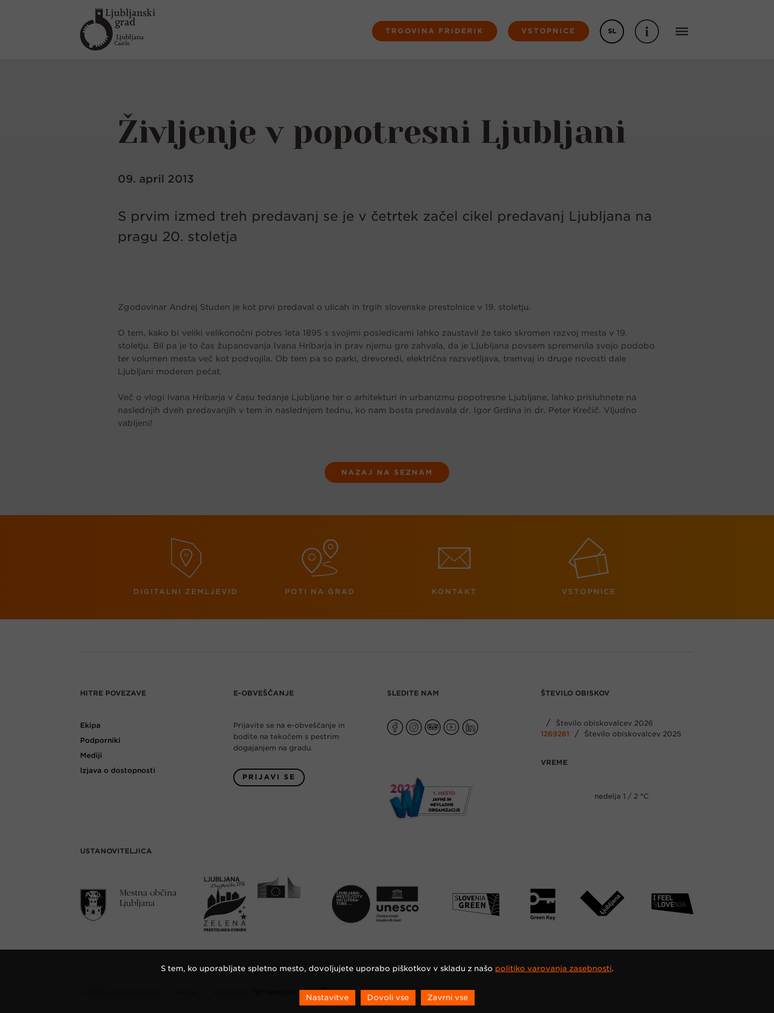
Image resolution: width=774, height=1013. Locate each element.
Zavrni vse (447, 997)
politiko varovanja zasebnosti (553, 968)
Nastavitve (327, 997)
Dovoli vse (388, 997)
